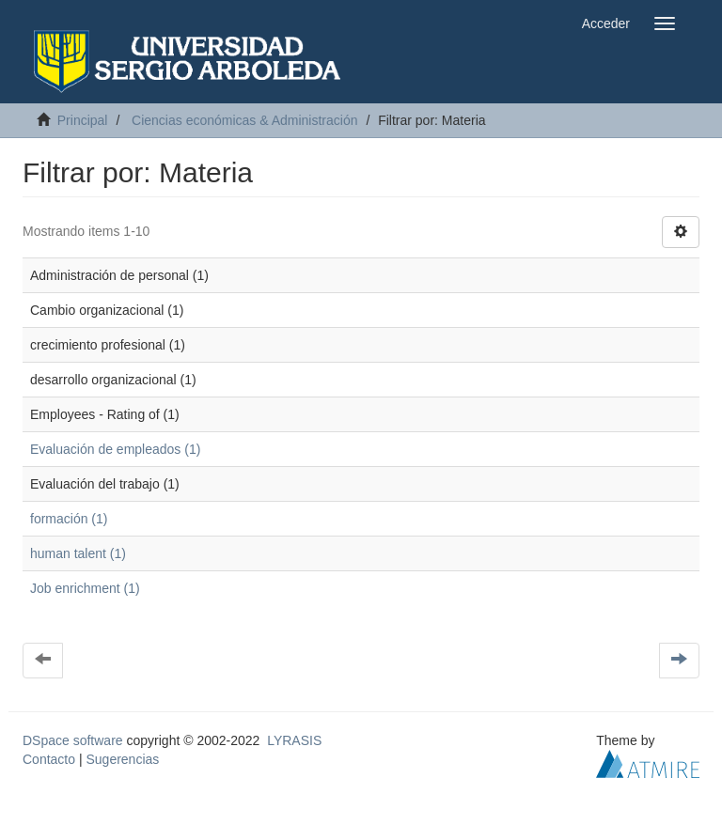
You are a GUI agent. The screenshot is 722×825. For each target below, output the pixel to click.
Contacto (49, 759)
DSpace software (73, 740)
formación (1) (68, 518)
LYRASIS (294, 740)
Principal (82, 120)
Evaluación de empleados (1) (115, 449)
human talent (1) (78, 553)
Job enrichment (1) (85, 588)
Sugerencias (122, 759)
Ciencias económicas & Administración (244, 120)
